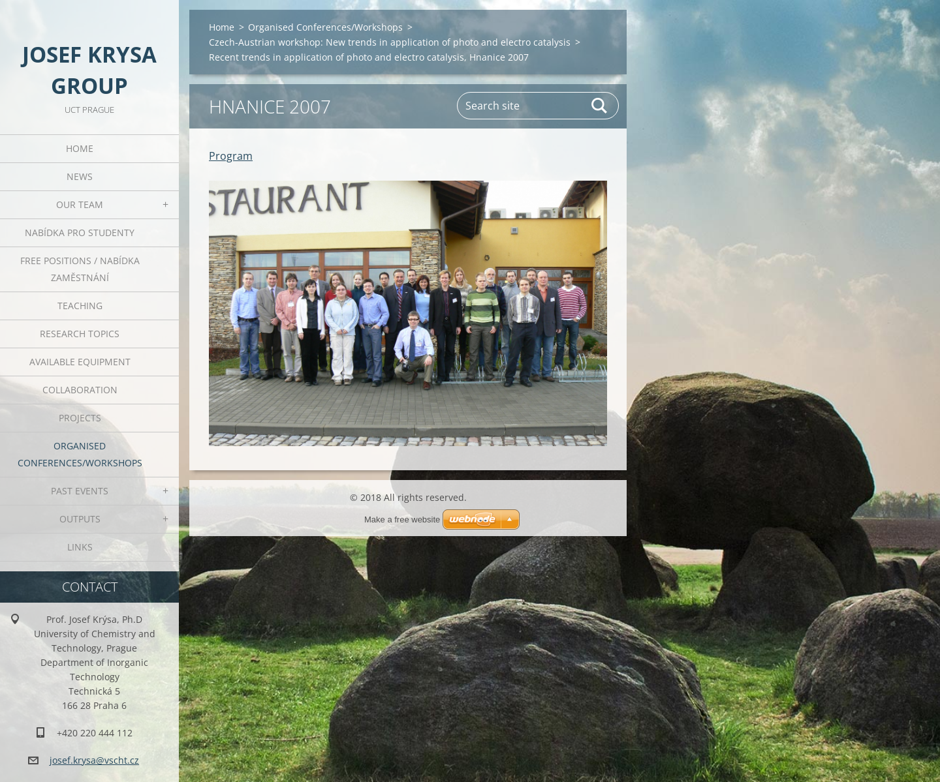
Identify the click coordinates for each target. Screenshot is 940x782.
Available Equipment (80, 361)
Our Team (79, 204)
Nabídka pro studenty (79, 232)
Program (231, 156)
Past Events (79, 491)
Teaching (79, 305)
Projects (80, 418)
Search (599, 105)
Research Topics (79, 333)
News (80, 176)
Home (79, 148)
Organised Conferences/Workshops (80, 454)
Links (80, 547)
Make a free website (402, 519)
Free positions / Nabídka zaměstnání (80, 269)
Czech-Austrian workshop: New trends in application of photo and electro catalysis (390, 42)
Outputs (80, 519)
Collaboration (80, 389)
